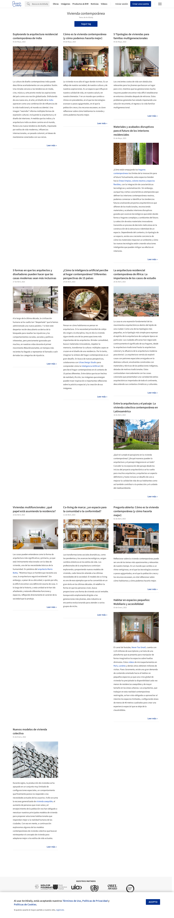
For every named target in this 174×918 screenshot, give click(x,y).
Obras (56, 4)
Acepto (153, 902)
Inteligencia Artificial (91, 366)
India (51, 100)
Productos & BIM (80, 4)
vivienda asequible (44, 801)
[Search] (41, 4)
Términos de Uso (72, 901)
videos (131, 662)
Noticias (95, 4)
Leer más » (52, 145)
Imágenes (65, 4)
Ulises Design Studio (87, 362)
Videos (104, 4)
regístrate (60, 910)
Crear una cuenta (141, 3)
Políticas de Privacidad (95, 901)
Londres (122, 665)
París (116, 665)
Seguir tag (86, 23)
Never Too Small (139, 647)
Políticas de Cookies (25, 904)
